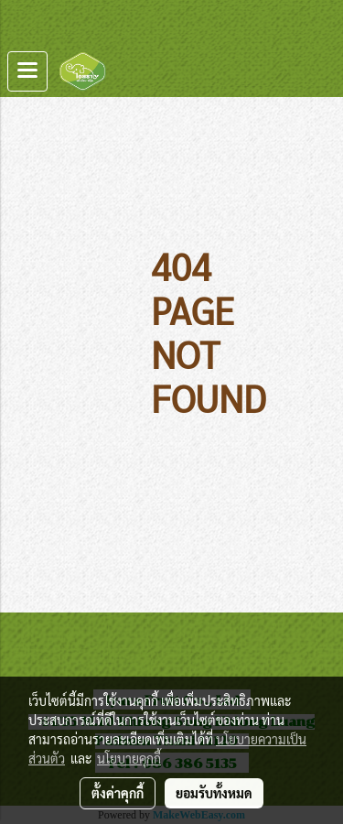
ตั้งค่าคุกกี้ (117, 793)
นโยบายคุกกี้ (129, 758)
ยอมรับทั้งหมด (214, 793)
